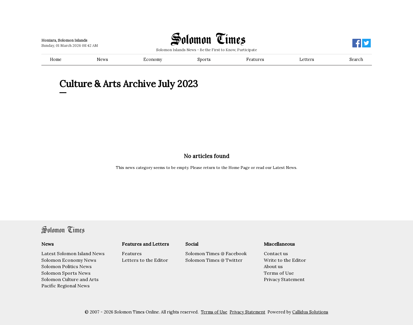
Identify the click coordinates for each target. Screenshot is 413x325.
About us (273, 266)
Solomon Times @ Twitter (214, 260)
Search (356, 59)
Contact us (276, 253)
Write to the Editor (285, 260)
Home (56, 59)
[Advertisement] (123, 16)
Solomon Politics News (66, 266)
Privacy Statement (284, 279)
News (102, 59)
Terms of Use (279, 273)
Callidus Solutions (310, 312)
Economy (152, 59)
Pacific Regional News (65, 286)
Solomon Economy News (68, 260)
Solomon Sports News (66, 273)
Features (255, 59)
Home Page (239, 167)
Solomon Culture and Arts (70, 279)
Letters (306, 59)
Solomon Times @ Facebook (216, 253)
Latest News (284, 167)
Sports (204, 59)
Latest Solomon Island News (73, 253)
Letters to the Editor (145, 260)
